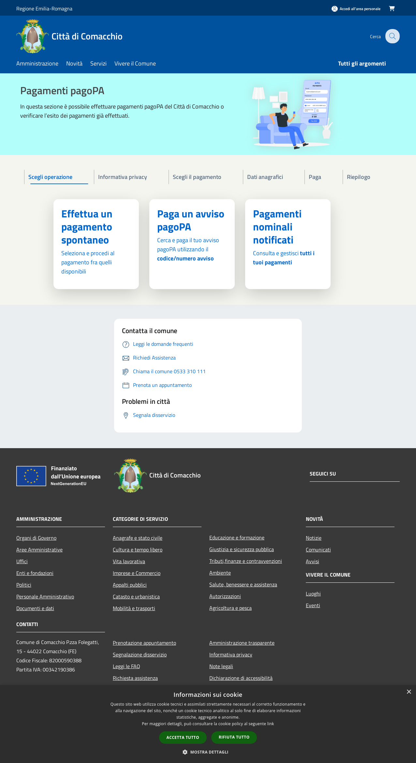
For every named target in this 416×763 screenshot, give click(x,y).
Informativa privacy (230, 654)
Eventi (313, 605)
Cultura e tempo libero (137, 549)
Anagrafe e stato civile (137, 538)
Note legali (221, 666)
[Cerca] (392, 36)
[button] (208, 752)
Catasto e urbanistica (136, 596)
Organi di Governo (36, 538)
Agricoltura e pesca (230, 608)
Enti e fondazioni (34, 573)
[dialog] (208, 724)
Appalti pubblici (130, 585)
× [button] (408, 692)
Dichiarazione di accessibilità (241, 678)
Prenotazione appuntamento (144, 643)
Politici (23, 585)
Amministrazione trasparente (242, 643)
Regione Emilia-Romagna (44, 8)
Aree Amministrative (39, 549)
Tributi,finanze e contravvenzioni (245, 561)
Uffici (22, 561)
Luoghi (313, 593)
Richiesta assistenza (135, 678)
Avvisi (312, 561)
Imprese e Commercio (136, 573)
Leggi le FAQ (126, 666)
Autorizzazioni (225, 596)
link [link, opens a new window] (270, 723)
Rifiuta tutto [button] (234, 737)
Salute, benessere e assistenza (243, 584)
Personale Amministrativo (45, 596)
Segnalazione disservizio (140, 654)
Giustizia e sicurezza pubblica (241, 549)
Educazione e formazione (236, 537)
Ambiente (220, 573)
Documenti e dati (35, 608)
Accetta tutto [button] (183, 737)
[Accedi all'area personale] (356, 8)
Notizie (313, 538)
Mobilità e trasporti (134, 608)
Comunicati (318, 549)
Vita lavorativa (129, 561)
